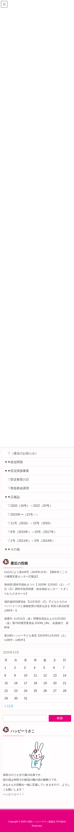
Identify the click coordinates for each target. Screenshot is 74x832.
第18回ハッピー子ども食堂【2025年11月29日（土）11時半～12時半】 (35, 637)
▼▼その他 (12, 549)
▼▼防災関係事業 (16, 470)
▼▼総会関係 (13, 462)
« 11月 (8, 706)
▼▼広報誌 (12, 497)
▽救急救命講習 (18, 488)
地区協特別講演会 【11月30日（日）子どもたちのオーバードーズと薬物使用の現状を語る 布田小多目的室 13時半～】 (36, 606)
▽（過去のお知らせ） (22, 453)
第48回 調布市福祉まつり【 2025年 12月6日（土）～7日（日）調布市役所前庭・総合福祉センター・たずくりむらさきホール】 (37, 589)
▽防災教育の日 (18, 479)
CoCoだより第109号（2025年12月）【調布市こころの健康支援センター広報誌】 (35, 574)
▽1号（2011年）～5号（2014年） (31, 540)
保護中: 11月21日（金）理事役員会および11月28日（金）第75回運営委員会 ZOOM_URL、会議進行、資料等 (36, 623)
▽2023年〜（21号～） (23, 514)
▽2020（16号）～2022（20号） (30, 505)
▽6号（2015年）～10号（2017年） (32, 531)
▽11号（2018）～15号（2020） (30, 523)
